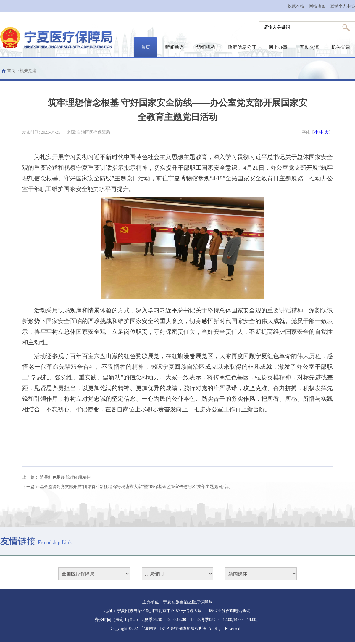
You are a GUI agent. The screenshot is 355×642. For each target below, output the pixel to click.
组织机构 (205, 47)
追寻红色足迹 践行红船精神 (65, 477)
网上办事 (278, 47)
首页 (145, 47)
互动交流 (309, 47)
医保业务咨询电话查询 (230, 611)
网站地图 (317, 6)
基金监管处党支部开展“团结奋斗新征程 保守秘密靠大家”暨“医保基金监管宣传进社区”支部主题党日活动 (135, 486)
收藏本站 (296, 6)
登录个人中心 (342, 6)
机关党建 (340, 47)
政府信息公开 (242, 47)
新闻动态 (174, 47)
